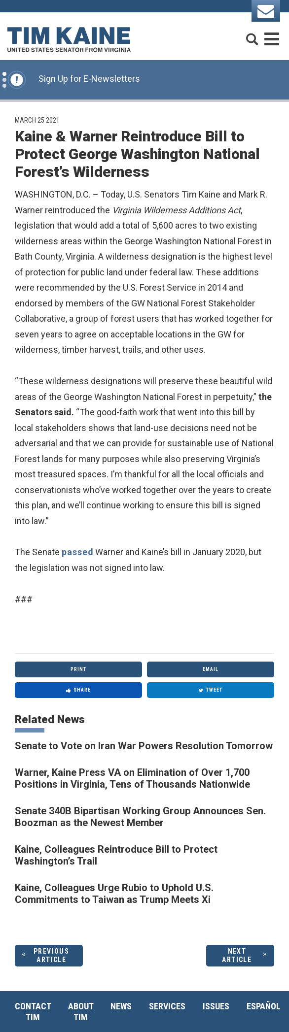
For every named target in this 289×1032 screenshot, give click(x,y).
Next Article (237, 955)
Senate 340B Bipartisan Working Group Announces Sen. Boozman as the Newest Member (140, 817)
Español (264, 1006)
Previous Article (51, 955)
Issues (216, 1006)
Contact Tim (33, 1011)
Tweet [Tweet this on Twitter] (210, 690)
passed (77, 552)
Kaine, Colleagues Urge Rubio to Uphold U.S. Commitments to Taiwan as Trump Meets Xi (114, 893)
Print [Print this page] (78, 669)
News (121, 1006)
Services (167, 1006)
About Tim (81, 1011)
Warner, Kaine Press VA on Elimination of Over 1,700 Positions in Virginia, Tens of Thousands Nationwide (132, 778)
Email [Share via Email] (210, 669)
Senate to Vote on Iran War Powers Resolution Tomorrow (144, 746)
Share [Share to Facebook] (78, 690)
